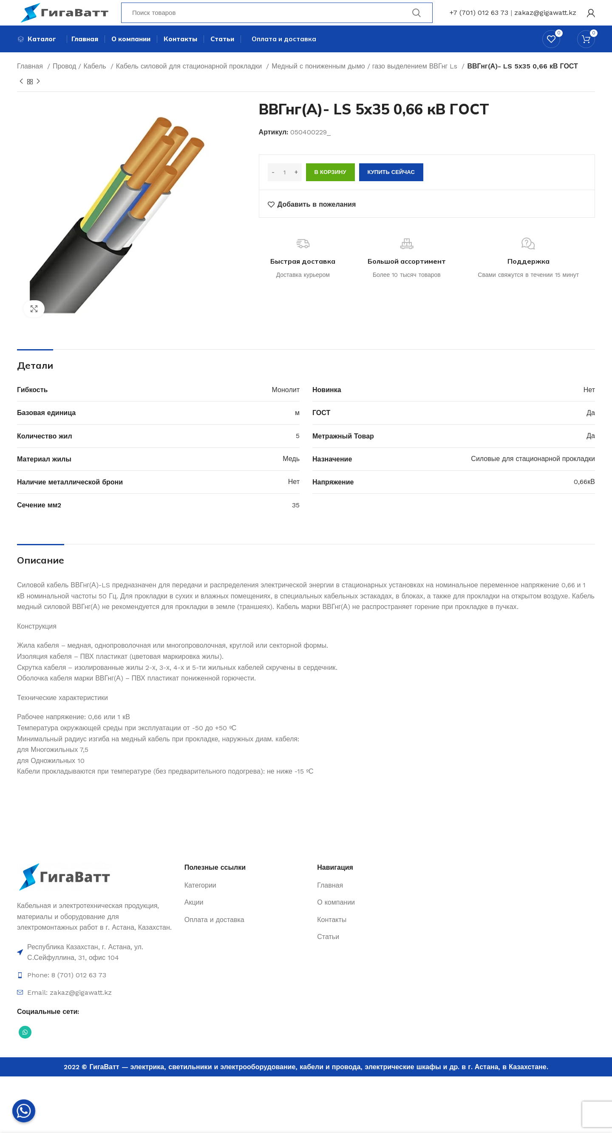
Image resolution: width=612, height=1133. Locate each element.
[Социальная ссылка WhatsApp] (25, 1048)
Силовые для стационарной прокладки (533, 475)
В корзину (330, 188)
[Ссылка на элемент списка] (96, 968)
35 (296, 521)
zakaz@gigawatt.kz (545, 19)
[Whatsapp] (23, 1110)
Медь (291, 475)
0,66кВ (584, 498)
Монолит (286, 405)
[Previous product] (21, 97)
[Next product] (38, 97)
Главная (31, 82)
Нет (589, 405)
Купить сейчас (391, 188)
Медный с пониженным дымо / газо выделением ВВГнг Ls (365, 82)
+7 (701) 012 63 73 (479, 19)
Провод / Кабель (80, 82)
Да (590, 428)
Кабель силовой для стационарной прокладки (190, 82)
